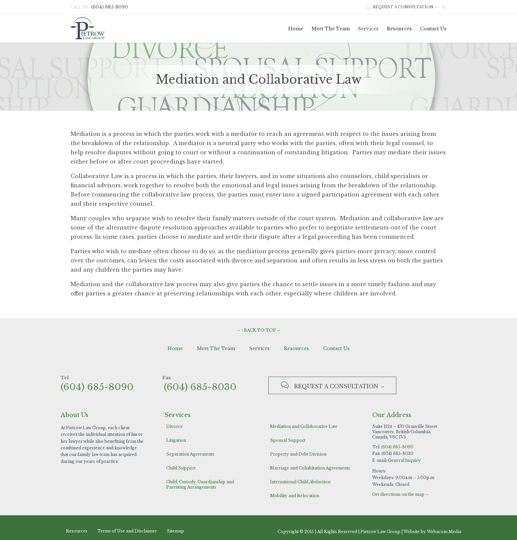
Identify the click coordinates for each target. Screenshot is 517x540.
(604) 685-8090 (397, 446)
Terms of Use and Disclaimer (127, 530)
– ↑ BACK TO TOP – (258, 330)
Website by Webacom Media (432, 531)
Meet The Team (216, 348)
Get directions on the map (398, 494)
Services (259, 348)
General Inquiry (404, 460)
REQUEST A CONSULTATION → (402, 7)
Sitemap (175, 530)
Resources (296, 348)
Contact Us (336, 348)
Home (175, 348)
